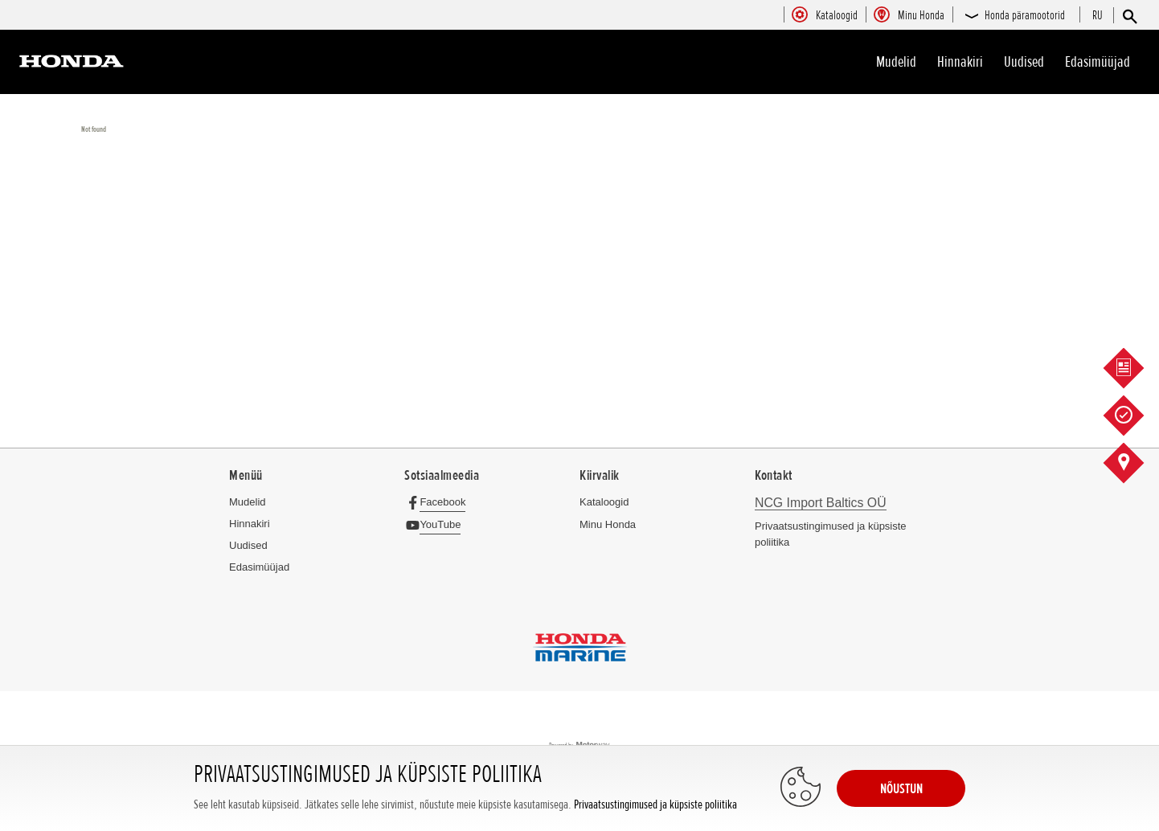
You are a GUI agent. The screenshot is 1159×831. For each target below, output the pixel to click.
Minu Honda (608, 524)
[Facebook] (439, 502)
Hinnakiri (960, 62)
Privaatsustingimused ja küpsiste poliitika (655, 805)
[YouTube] (437, 524)
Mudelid (896, 62)
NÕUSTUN (901, 788)
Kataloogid (604, 502)
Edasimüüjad (1097, 62)
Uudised (1024, 62)
